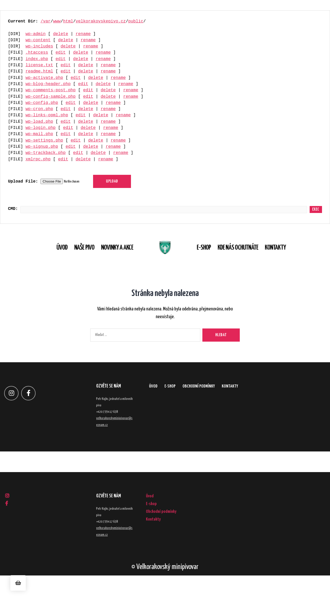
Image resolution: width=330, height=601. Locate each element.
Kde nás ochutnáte (248, 260)
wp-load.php (39, 122)
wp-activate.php (44, 78)
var (47, 21)
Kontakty (285, 260)
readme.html (39, 71)
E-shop (214, 260)
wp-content (38, 40)
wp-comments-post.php (51, 90)
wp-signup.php (42, 147)
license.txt (39, 65)
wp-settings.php (44, 140)
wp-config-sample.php (51, 97)
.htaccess (37, 52)
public (135, 21)
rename (83, 34)
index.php (37, 59)
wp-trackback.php (45, 153)
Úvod (51, 260)
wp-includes (39, 46)
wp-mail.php (39, 134)
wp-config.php (42, 103)
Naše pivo (74, 260)
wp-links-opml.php (47, 115)
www (57, 21)
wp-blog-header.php (48, 84)
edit (61, 52)
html (68, 21)
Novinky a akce (106, 260)
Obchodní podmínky (220, 414)
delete (60, 34)
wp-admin (36, 34)
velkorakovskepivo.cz (101, 21)
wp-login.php (41, 128)
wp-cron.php (39, 109)
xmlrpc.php (38, 159)
